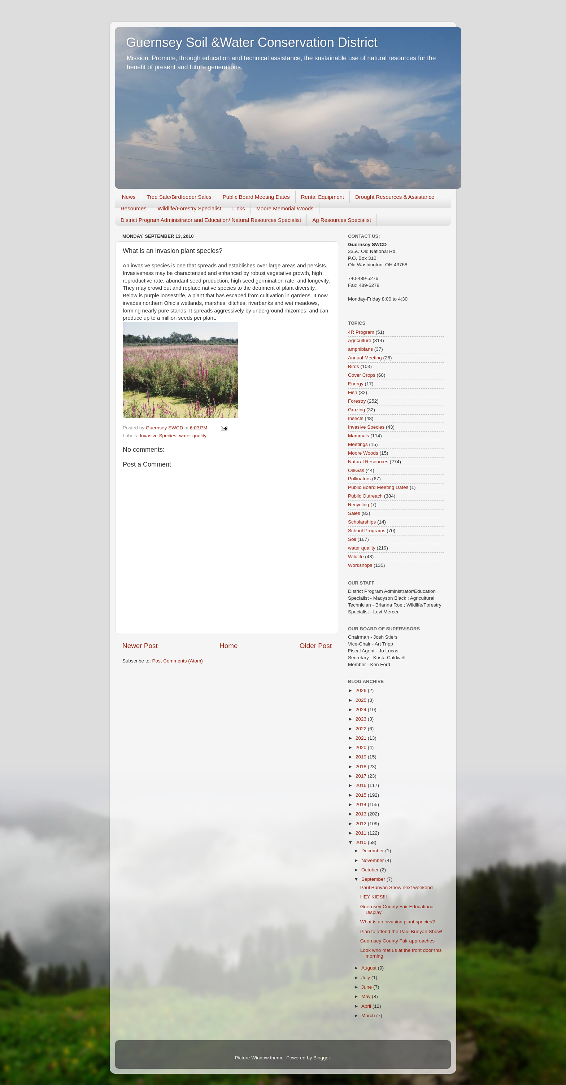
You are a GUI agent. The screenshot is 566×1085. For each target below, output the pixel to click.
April (367, 1006)
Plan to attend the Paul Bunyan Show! (401, 931)
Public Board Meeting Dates (256, 197)
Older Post (316, 645)
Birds (353, 366)
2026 (362, 690)
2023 (362, 719)
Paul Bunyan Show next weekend (396, 887)
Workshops (360, 565)
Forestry (357, 401)
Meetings (358, 444)
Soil (352, 539)
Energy (355, 383)
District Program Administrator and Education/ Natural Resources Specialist (211, 220)
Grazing (356, 409)
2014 (362, 804)
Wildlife (356, 556)
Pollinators (359, 478)
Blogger (321, 1057)
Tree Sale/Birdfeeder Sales (179, 197)
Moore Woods (363, 453)
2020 (362, 747)
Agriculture (359, 340)
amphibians (360, 349)
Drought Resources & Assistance (394, 197)
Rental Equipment (322, 197)
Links (238, 208)
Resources (134, 208)
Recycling (358, 504)
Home (228, 645)
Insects (355, 418)
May (366, 996)
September (374, 879)
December (373, 850)
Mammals (358, 435)
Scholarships (362, 522)
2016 (362, 785)
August (369, 968)
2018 (362, 766)
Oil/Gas (356, 470)
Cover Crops (361, 375)
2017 (362, 776)
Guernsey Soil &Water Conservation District (252, 42)
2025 (362, 700)
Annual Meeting (365, 357)
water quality (192, 435)
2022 (362, 728)
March (368, 1015)
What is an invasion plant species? (397, 921)
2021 (362, 738)
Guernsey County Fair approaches (397, 941)
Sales (354, 513)
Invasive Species (158, 435)
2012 (362, 823)
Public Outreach (365, 496)
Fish (352, 392)
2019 (362, 757)
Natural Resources (368, 461)
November (373, 860)
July (366, 977)
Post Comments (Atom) (177, 661)
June (367, 987)
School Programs (367, 530)
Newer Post (140, 645)
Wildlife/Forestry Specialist (189, 208)
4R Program (361, 332)
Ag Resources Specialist (341, 220)
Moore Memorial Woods (285, 208)
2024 (362, 709)
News (129, 197)
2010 (362, 842)
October (370, 869)
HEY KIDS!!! (373, 897)
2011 (362, 833)
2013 (362, 814)
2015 (362, 795)
